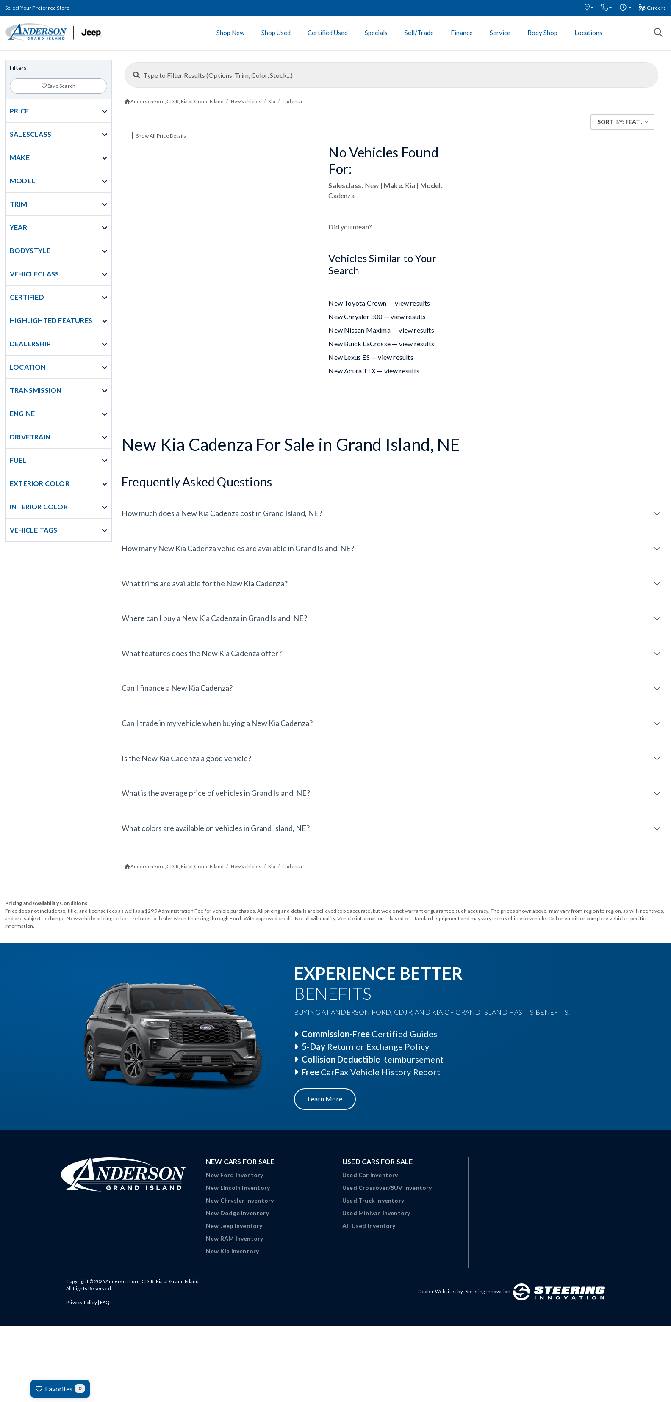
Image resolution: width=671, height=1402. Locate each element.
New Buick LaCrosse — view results (381, 343)
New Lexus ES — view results (370, 357)
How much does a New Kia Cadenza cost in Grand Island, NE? (222, 513)
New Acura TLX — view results (373, 371)
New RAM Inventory (234, 1238)
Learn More (325, 1099)
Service (500, 32)
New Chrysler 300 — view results (377, 316)
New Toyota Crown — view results (379, 303)
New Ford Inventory (234, 1174)
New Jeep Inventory (234, 1225)
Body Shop (542, 32)
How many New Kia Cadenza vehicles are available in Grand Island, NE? (238, 548)
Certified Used (328, 32)
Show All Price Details (161, 135)
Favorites (60, 1388)
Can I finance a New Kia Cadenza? (177, 688)
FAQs (106, 1302)
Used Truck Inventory (373, 1200)
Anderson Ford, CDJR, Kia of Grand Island (152, 1281)
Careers (652, 8)
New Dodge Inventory (237, 1213)
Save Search (59, 86)
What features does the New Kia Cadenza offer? (202, 653)
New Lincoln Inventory (238, 1187)
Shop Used (276, 32)
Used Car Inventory (370, 1174)
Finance (462, 32)
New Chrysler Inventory (240, 1200)
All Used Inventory (369, 1225)
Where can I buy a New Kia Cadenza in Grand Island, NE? (214, 618)
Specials (376, 32)
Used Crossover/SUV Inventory (387, 1187)
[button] (589, 8)
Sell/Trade (419, 32)
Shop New (230, 32)
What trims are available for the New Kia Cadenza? (205, 583)
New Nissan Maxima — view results (381, 330)
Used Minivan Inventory (376, 1213)
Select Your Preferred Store (37, 8)
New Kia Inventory (232, 1251)
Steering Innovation (488, 1291)
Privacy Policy (81, 1302)
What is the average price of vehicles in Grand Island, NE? (216, 793)
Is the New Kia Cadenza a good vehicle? (186, 758)
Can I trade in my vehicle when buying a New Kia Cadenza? (217, 723)
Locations (588, 32)
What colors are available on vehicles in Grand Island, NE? (216, 828)
